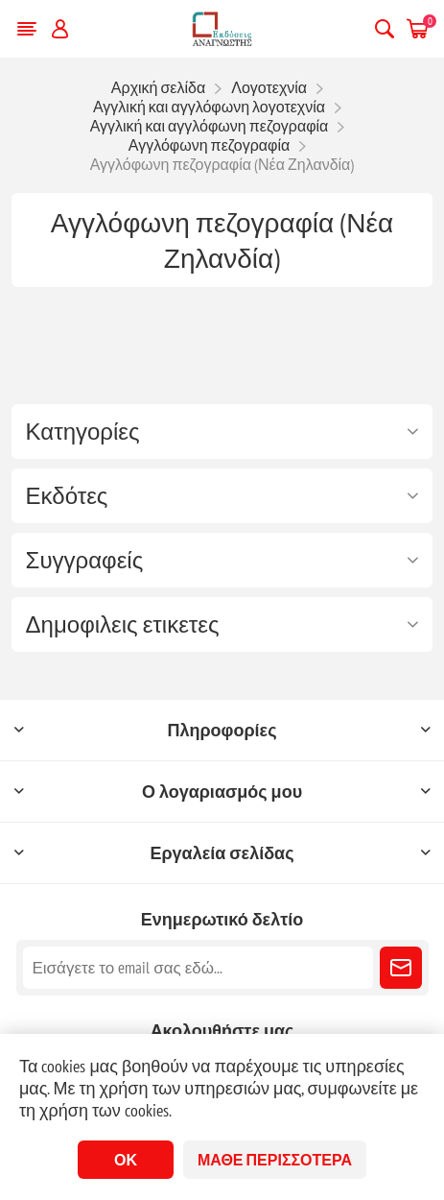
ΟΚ (125, 1159)
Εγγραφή (401, 968)
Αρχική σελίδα (158, 87)
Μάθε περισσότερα (275, 1159)
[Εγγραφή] (198, 968)
